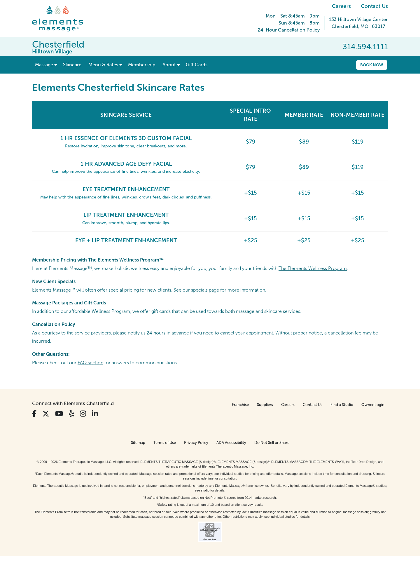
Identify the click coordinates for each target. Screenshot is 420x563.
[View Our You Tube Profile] (59, 414)
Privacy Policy (196, 442)
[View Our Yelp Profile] (71, 414)
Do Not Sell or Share (271, 442)
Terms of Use (164, 442)
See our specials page (196, 289)
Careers (341, 6)
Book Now (371, 64)
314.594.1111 (365, 47)
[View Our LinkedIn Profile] (95, 414)
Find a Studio (341, 404)
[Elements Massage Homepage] (62, 18)
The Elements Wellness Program (313, 268)
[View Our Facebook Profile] (34, 414)
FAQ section (90, 362)
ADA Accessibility (231, 442)
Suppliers (265, 404)
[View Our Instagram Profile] (83, 414)
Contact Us (374, 6)
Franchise (240, 404)
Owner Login (372, 404)
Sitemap (138, 442)
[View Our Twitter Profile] (46, 414)
